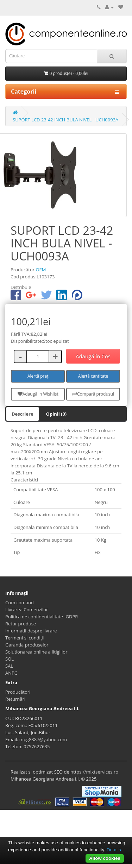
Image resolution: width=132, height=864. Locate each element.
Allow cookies (104, 858)
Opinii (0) (56, 414)
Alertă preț (38, 376)
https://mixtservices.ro (94, 772)
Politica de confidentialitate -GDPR (41, 616)
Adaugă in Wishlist (38, 394)
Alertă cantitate (93, 376)
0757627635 (37, 746)
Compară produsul (93, 394)
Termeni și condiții (24, 638)
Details (114, 849)
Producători (17, 692)
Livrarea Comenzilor (26, 609)
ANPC (11, 673)
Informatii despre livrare (31, 630)
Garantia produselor (27, 645)
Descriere (22, 414)
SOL (9, 659)
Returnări (15, 699)
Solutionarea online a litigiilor (36, 652)
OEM (41, 269)
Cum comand (19, 602)
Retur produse (20, 623)
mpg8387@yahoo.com (43, 739)
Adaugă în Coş (93, 356)
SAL (9, 666)
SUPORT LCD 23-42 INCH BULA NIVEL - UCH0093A (65, 119)
